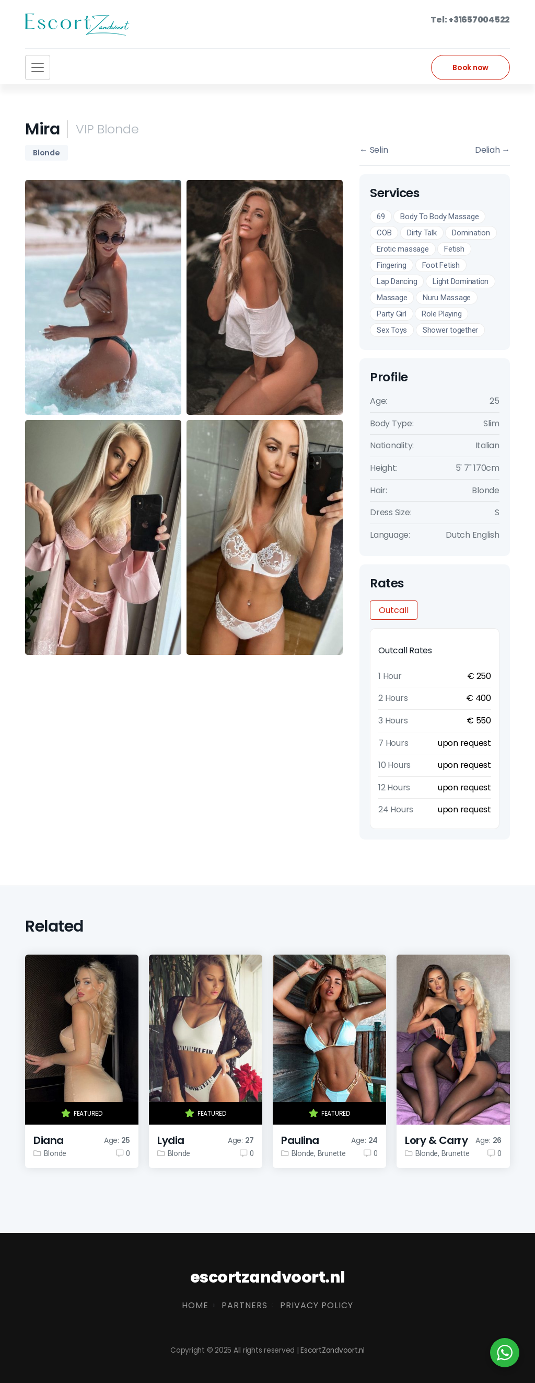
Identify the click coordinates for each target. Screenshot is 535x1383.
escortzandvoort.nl (267, 1277)
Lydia (170, 1140)
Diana (48, 1140)
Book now (470, 67)
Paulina (300, 1140)
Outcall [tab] (394, 610)
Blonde (46, 153)
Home (195, 1305)
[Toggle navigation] (37, 67)
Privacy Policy (316, 1305)
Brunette (332, 1153)
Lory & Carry (436, 1140)
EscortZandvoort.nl (332, 1350)
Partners (245, 1305)
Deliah (492, 150)
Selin (373, 150)
